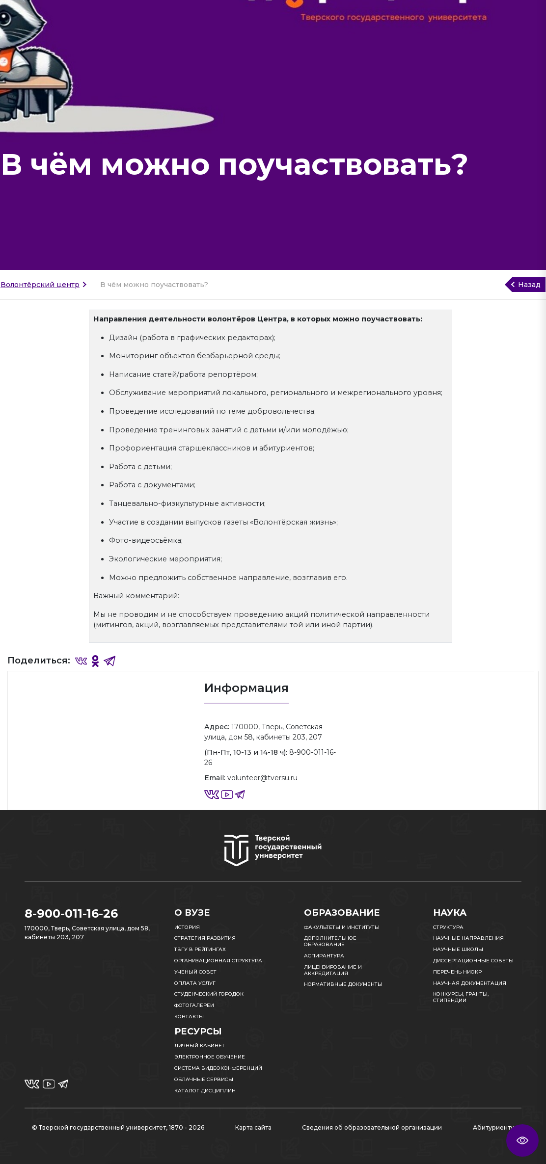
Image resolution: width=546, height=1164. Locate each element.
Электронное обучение (209, 1057)
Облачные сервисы (203, 1079)
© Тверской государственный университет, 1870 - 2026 (118, 1127)
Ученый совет (195, 972)
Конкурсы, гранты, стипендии (461, 997)
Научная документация (469, 983)
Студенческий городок (209, 994)
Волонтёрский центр (40, 284)
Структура (448, 927)
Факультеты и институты (342, 927)
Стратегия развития (205, 938)
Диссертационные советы (473, 960)
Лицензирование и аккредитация (333, 970)
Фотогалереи (194, 1005)
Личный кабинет (199, 1045)
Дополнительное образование (330, 941)
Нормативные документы (343, 984)
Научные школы (458, 949)
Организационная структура (218, 960)
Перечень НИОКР (457, 972)
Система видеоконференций (218, 1068)
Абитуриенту (493, 1127)
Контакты (189, 1016)
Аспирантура (324, 955)
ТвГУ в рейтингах (200, 949)
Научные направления (468, 938)
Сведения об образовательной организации (372, 1127)
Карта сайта (253, 1127)
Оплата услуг (195, 983)
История (187, 927)
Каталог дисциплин (205, 1090)
